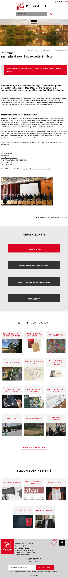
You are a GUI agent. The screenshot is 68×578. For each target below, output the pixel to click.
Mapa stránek (34, 575)
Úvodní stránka (32, 50)
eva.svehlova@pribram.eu (9, 158)
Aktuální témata (45, 50)
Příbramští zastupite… (60, 50)
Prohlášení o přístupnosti (22, 555)
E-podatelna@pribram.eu (22, 546)
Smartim (54, 572)
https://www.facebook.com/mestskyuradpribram (37, 169)
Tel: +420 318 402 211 (22, 548)
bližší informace (34, 561)
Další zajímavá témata (34, 447)
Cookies (33, 552)
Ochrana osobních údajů (22, 552)
